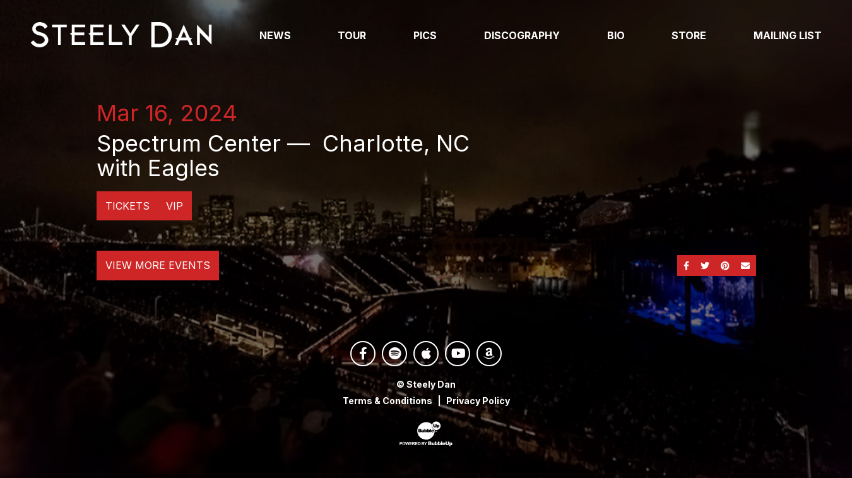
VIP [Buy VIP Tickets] (174, 206)
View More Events (157, 265)
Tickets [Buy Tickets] (127, 206)
